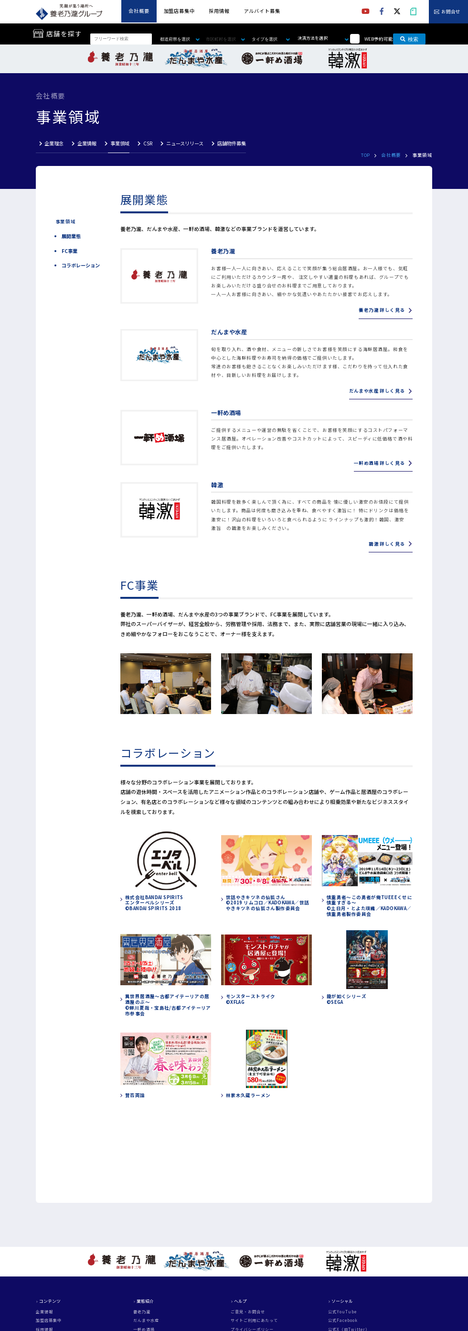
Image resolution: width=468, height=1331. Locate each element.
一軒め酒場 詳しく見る (379, 463)
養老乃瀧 (141, 1312)
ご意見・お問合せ (248, 1312)
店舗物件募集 (231, 143)
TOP (365, 155)
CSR (147, 143)
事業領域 (119, 143)
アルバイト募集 (262, 10)
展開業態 (71, 236)
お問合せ (450, 12)
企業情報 (86, 143)
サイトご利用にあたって (254, 1320)
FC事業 (69, 251)
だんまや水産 (146, 1320)
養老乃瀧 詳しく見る (381, 310)
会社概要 (138, 10)
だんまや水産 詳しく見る (377, 390)
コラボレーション (81, 265)
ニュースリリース (184, 143)
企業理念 (54, 143)
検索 (409, 39)
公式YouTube (342, 1312)
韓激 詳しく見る (386, 543)
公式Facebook (343, 1320)
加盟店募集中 (179, 10)
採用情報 (219, 10)
